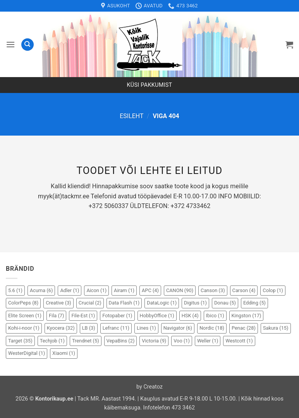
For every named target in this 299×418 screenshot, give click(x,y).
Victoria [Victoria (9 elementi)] (154, 341)
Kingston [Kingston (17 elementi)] (246, 315)
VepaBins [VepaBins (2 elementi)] (121, 341)
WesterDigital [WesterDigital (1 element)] (26, 353)
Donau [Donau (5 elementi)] (225, 303)
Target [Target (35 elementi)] (20, 341)
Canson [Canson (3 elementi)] (213, 290)
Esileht (131, 116)
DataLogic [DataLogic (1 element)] (162, 303)
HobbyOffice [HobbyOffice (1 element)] (157, 315)
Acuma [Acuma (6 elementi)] (41, 290)
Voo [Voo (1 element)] (182, 341)
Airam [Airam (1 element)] (124, 290)
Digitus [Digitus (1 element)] (195, 303)
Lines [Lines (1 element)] (146, 328)
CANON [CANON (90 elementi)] (179, 290)
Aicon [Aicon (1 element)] (96, 290)
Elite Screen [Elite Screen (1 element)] (24, 315)
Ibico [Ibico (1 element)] (215, 315)
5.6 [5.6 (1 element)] (15, 290)
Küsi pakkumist (149, 85)
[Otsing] (27, 44)
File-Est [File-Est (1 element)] (83, 315)
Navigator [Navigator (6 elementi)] (177, 328)
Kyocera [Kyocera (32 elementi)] (61, 328)
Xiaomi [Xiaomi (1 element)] (63, 353)
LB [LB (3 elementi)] (88, 328)
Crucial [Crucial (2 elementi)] (90, 303)
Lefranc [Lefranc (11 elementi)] (116, 328)
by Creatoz (149, 387)
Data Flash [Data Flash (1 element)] (124, 303)
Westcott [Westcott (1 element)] (239, 341)
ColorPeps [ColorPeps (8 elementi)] (23, 303)
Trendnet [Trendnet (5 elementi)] (85, 341)
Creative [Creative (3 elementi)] (58, 303)
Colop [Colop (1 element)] (273, 290)
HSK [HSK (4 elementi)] (190, 315)
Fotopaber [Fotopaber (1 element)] (117, 315)
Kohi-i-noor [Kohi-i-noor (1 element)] (24, 328)
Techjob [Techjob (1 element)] (52, 341)
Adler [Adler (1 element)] (69, 290)
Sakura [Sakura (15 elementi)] (276, 328)
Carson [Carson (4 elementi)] (244, 290)
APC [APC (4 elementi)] (150, 290)
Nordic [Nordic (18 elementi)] (211, 328)
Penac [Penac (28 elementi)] (244, 328)
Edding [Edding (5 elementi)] (254, 303)
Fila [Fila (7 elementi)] (56, 315)
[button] (10, 44)
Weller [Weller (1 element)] (207, 341)
